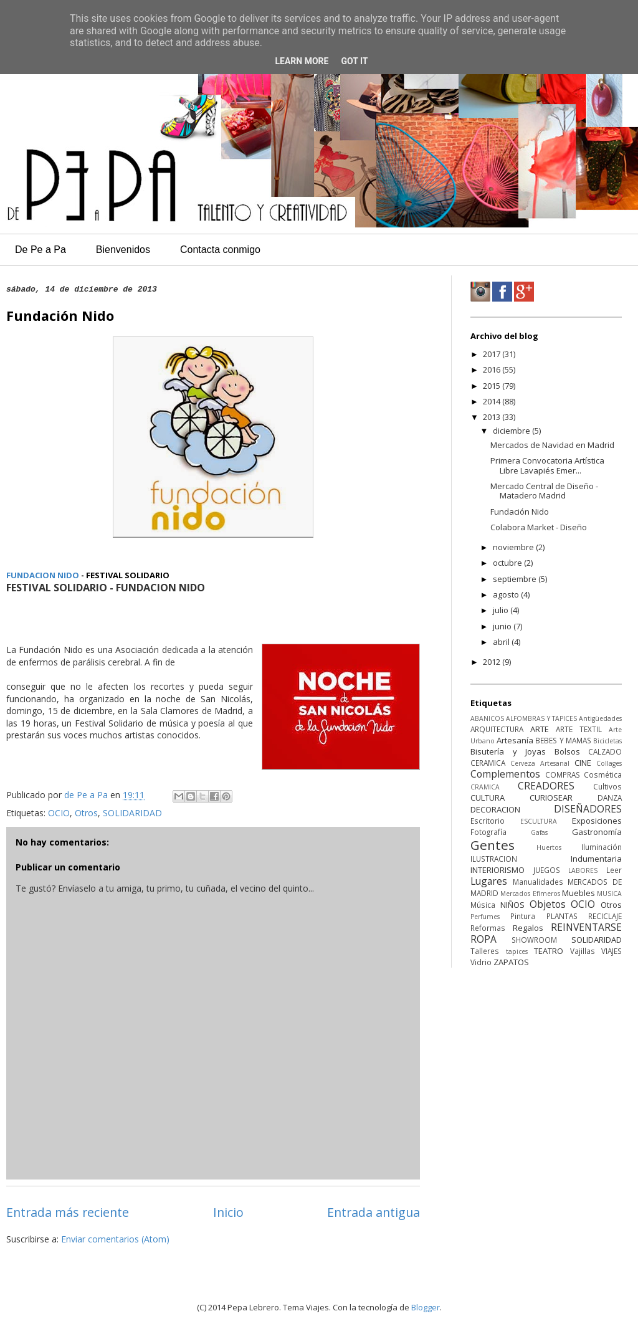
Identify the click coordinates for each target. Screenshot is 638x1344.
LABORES (583, 870)
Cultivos (607, 786)
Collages (609, 763)
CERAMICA (487, 763)
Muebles (578, 892)
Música (482, 905)
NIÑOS (512, 904)
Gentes (492, 845)
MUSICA (609, 893)
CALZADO (605, 751)
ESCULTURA (538, 821)
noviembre (514, 547)
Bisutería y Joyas (508, 751)
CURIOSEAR (551, 797)
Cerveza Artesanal (539, 763)
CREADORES (546, 786)
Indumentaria (596, 858)
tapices (517, 951)
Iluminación (601, 847)
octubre (508, 562)
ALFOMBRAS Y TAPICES (541, 718)
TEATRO (548, 950)
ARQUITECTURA (496, 729)
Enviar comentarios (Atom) (115, 1239)
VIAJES (611, 951)
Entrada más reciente (67, 1212)
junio (503, 626)
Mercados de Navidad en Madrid (552, 444)
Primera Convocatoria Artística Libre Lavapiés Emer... (547, 465)
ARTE (539, 729)
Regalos (528, 927)
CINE (582, 762)
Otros (86, 813)
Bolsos (567, 751)
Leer (614, 870)
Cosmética (603, 774)
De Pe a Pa (40, 249)
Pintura (522, 916)
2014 (492, 401)
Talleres (484, 951)
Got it (354, 61)
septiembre (515, 578)
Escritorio (487, 821)
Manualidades (538, 882)
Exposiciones (597, 820)
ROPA (483, 939)
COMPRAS (562, 774)
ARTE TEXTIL (579, 729)
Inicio (228, 1212)
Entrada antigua (373, 1212)
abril (502, 641)
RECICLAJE (605, 916)
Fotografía (488, 832)
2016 (492, 369)
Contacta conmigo (220, 249)
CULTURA (487, 797)
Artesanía (515, 740)
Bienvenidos (123, 249)
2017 (492, 354)
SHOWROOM (534, 940)
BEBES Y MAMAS (563, 740)
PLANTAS (562, 916)
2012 (492, 661)
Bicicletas (607, 740)
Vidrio (481, 962)
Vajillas (582, 951)
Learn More (301, 61)
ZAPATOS (511, 962)
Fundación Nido (519, 511)
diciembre (512, 430)
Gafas (539, 832)
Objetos (548, 904)
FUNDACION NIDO (42, 575)
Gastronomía (597, 831)
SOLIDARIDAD (132, 813)
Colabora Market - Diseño (538, 527)
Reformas (487, 928)
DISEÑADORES (588, 809)
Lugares (488, 881)
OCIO (59, 813)
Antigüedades (600, 718)
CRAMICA (485, 787)
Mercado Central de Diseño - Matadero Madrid (544, 491)
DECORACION (495, 809)
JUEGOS (546, 870)
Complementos (505, 774)
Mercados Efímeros (529, 893)
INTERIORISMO (497, 869)
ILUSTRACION (493, 859)
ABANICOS (487, 718)
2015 (492, 385)
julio (501, 610)
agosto (507, 594)
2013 (492, 416)
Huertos (548, 847)
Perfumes (485, 916)
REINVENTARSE (586, 927)
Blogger (425, 1307)
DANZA (610, 798)
